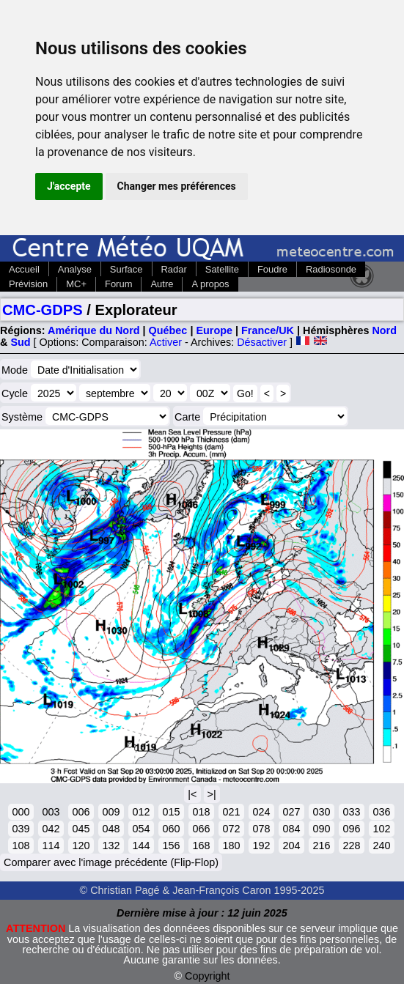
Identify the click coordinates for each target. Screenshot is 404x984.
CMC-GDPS (42, 310)
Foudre (272, 269)
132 (111, 845)
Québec (168, 330)
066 (201, 829)
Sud (20, 342)
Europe (214, 330)
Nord (384, 330)
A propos (210, 283)
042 (50, 829)
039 (20, 829)
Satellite (222, 269)
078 (261, 829)
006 (80, 812)
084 (291, 829)
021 (231, 812)
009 (111, 812)
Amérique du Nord (94, 330)
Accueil (24, 269)
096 (351, 829)
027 (291, 812)
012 (141, 812)
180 (231, 845)
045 (80, 829)
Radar (174, 269)
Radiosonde (331, 269)
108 (20, 845)
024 (261, 812)
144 (141, 845)
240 (381, 845)
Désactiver (262, 342)
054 (141, 829)
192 (261, 845)
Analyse (75, 269)
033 (351, 812)
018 (201, 812)
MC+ (76, 283)
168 (201, 845)
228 (351, 845)
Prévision (28, 283)
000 (20, 812)
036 (381, 812)
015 (171, 812)
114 (50, 845)
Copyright (207, 976)
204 (291, 845)
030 (321, 812)
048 (111, 829)
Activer (166, 342)
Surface (126, 269)
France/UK (267, 330)
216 (321, 845)
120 (80, 845)
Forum (118, 283)
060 (171, 829)
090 (321, 829)
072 (231, 829)
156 (171, 845)
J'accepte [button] (69, 186)
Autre (161, 283)
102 (381, 829)
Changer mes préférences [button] (176, 186)
